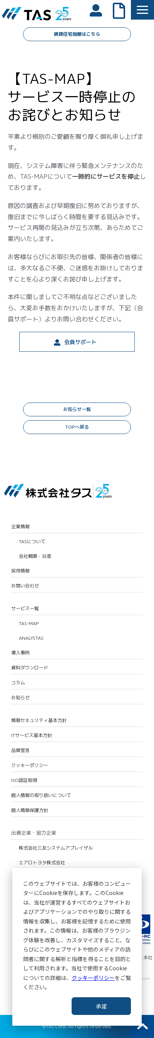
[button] (142, 10)
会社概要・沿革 (35, 556)
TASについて (32, 541)
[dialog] (77, 947)
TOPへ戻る (77, 427)
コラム (18, 682)
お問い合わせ (25, 586)
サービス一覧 (25, 608)
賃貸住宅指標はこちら (77, 34)
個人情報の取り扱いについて (41, 795)
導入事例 (20, 652)
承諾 (101, 1006)
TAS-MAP (28, 623)
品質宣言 (20, 750)
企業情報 (20, 526)
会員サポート (80, 342)
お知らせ (20, 697)
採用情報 (20, 571)
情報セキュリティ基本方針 (39, 720)
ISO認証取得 (24, 780)
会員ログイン (100, 9)
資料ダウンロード (29, 667)
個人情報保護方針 (29, 810)
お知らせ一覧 (77, 409)
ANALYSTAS (31, 638)
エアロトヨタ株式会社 (42, 862)
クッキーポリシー (93, 977)
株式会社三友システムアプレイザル (56, 848)
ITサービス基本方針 (31, 735)
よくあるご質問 (123, 10)
